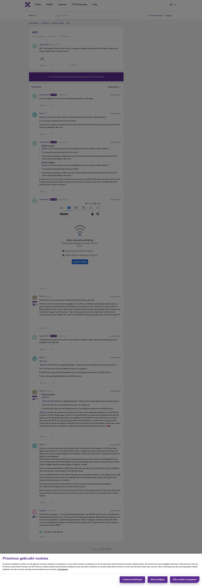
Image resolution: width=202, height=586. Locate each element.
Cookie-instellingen (132, 581)
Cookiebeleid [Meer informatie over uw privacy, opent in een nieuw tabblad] (62, 570)
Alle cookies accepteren (185, 581)
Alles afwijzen (157, 581)
